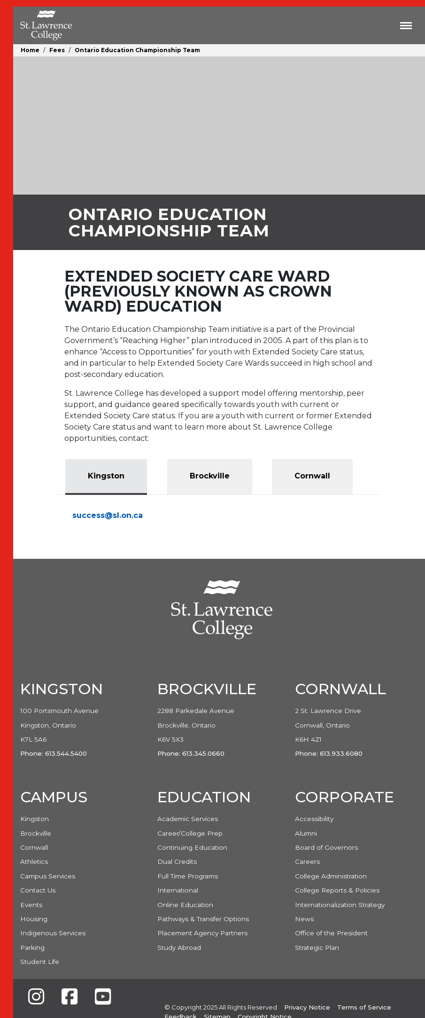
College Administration (331, 876)
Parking (32, 947)
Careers (307, 861)
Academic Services (187, 818)
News (304, 919)
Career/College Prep (190, 833)
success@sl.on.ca (107, 515)
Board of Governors (326, 847)
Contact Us (37, 890)
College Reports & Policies (337, 890)
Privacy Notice (307, 1007)
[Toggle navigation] (406, 25)
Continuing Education (192, 847)
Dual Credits (177, 861)
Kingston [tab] (106, 475)
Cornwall (34, 847)
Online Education (185, 904)
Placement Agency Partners (202, 933)
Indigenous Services (52, 933)
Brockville (35, 833)
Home (30, 50)
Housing (33, 919)
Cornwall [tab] (312, 475)
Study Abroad (179, 947)
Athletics (34, 861)
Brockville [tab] (210, 475)
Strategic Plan (317, 947)
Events (31, 904)
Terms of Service (364, 1007)
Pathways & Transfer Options (203, 919)
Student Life (39, 961)
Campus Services (47, 876)
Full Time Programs (187, 876)
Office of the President (331, 933)
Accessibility (314, 818)
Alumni (306, 833)
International (177, 890)
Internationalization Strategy (340, 904)
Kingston (34, 818)
